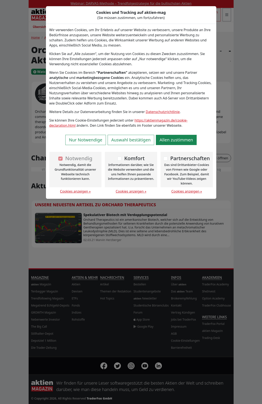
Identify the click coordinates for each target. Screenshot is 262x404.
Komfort (134, 158)
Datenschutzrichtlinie (163, 111)
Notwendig (78, 158)
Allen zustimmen (176, 140)
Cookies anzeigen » (75, 191)
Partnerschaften (190, 158)
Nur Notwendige (85, 140)
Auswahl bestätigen (131, 140)
